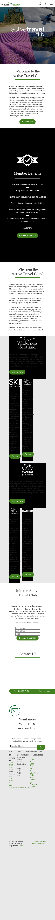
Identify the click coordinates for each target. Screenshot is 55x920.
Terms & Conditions (39, 843)
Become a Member (27, 235)
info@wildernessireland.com (19, 787)
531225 (20, 846)
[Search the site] (40, 3)
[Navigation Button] (51, 3)
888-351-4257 (11, 778)
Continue (41, 747)
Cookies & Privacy (38, 841)
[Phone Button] (45, 3)
